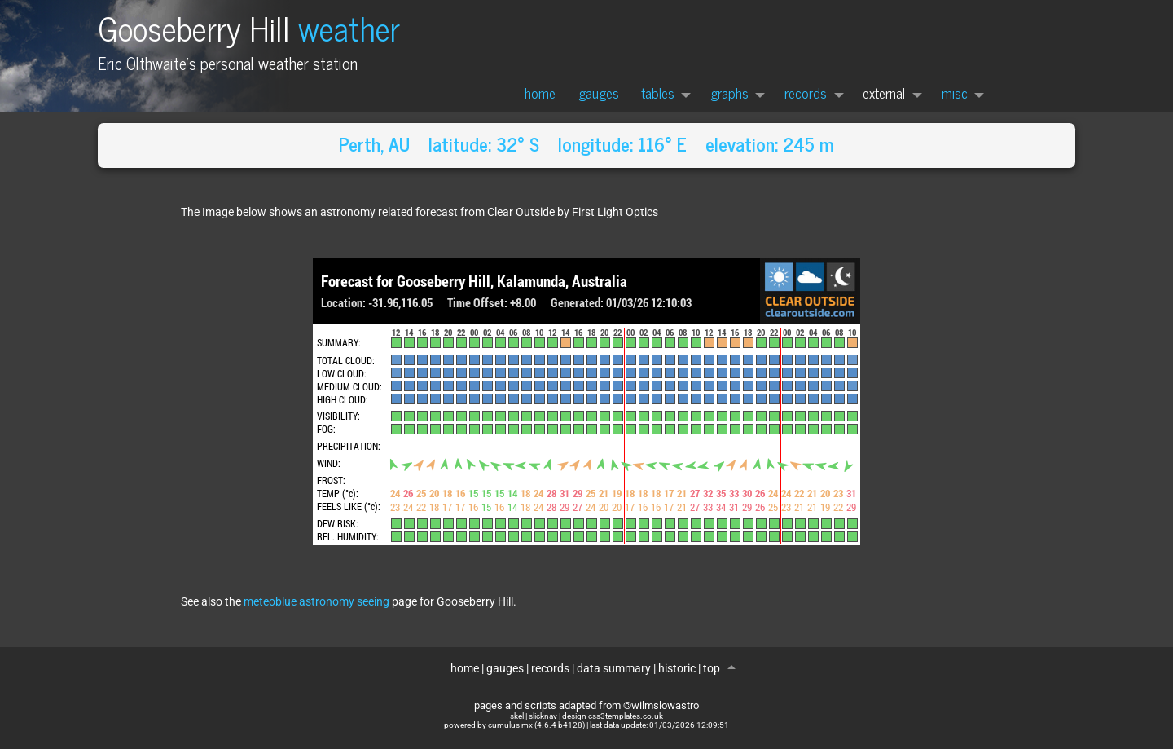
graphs (729, 93)
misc (955, 93)
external (884, 93)
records (805, 93)
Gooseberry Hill (249, 27)
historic (677, 669)
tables (657, 93)
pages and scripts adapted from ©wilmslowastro (586, 705)
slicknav (543, 716)
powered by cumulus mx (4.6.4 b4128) (514, 724)
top (713, 669)
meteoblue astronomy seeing (316, 602)
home (540, 93)
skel (517, 716)
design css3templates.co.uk (612, 716)
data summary (614, 669)
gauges (598, 93)
